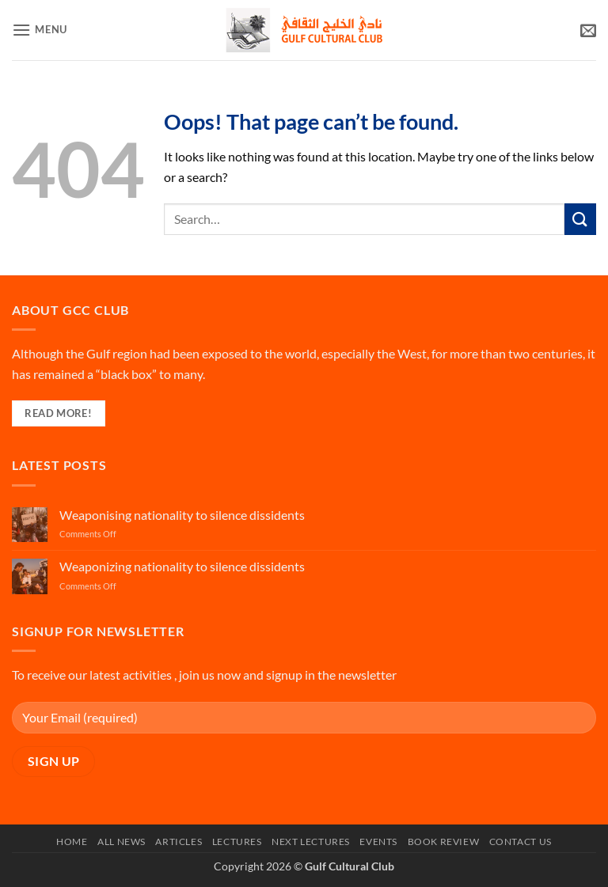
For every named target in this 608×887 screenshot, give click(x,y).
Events (378, 841)
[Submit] (580, 218)
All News (121, 841)
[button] (39, 29)
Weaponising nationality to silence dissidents (182, 514)
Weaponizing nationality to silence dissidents (182, 566)
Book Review (444, 841)
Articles (178, 841)
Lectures (237, 841)
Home (71, 841)
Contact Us (520, 841)
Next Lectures (311, 841)
